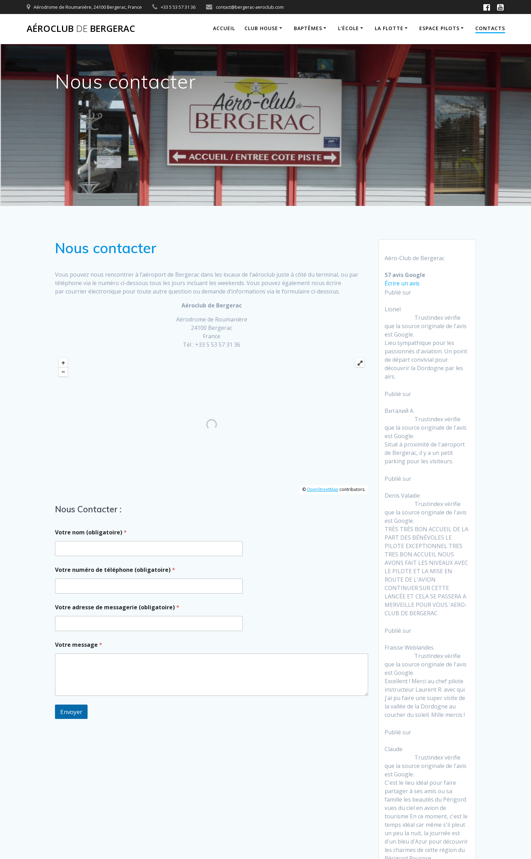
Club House (261, 28)
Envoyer (71, 712)
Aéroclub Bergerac (81, 28)
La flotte (389, 28)
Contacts (490, 28)
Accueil (224, 28)
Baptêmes (308, 28)
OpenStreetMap (322, 489)
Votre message (78, 645)
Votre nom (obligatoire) (91, 532)
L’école (348, 28)
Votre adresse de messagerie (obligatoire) (117, 607)
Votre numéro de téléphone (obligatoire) (115, 570)
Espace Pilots (439, 28)
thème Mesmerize (433, 826)
